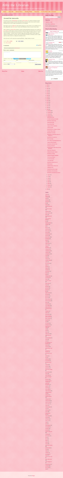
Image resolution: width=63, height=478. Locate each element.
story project (47, 426)
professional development (47, 384)
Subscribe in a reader (49, 22)
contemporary (47, 253)
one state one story (48, 362)
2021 (47, 86)
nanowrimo (47, 346)
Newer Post (4, 71)
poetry (46, 373)
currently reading (48, 260)
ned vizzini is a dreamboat (47, 351)
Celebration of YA (50, 167)
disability (46, 266)
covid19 (46, 255)
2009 (47, 107)
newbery (46, 355)
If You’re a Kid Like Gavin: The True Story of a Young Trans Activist (53, 67)
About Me (11, 11)
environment (47, 277)
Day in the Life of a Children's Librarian (53, 129)
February (49, 185)
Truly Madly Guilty (51, 42)
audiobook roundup (48, 208)
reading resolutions (48, 396)
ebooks (46, 272)
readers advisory (48, 390)
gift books (47, 286)
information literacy (48, 308)
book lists (46, 235)
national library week (48, 348)
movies (46, 339)
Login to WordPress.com (22, 58)
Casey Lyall (50, 60)
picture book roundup (48, 369)
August (49, 174)
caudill (46, 241)
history (46, 302)
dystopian (46, 269)
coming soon (47, 249)
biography (47, 224)
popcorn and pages (48, 376)
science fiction (47, 415)
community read (48, 250)
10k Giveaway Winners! (51, 157)
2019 (47, 90)
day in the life (47, 263)
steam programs (47, 425)
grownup (46, 294)
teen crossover (47, 435)
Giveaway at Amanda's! (51, 145)
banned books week (48, 216)
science (46, 411)
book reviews (47, 237)
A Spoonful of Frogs (51, 59)
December (49, 110)
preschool (46, 379)
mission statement (48, 337)
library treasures (48, 318)
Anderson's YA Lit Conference (52, 125)
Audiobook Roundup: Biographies (52, 155)
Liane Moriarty (50, 43)
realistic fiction (47, 402)
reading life (47, 394)
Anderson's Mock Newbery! (51, 142)
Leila (13, 26)
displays (46, 268)
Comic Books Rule (50, 160)
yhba (46, 469)
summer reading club (48, 431)
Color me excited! (50, 127)
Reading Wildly (28, 11)
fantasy (46, 279)
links (7, 42)
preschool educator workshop (48, 381)
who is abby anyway (48, 459)
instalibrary (47, 311)
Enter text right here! (22, 54)
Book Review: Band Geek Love (52, 162)
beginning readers (48, 222)
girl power (47, 288)
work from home (48, 464)
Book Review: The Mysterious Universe (53, 172)
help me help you (48, 299)
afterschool (47, 201)
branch (46, 240)
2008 (47, 109)
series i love (47, 420)
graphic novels (47, 292)
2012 (47, 102)
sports (46, 423)
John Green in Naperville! (51, 150)
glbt (46, 291)
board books (47, 229)
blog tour (46, 227)
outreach (46, 364)
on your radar (47, 360)
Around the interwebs (50, 158)
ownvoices (47, 366)
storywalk (46, 430)
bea (45, 221)
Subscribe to (9, 64)
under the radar (47, 447)
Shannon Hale (13, 29)
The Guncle (50, 50)
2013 (47, 100)
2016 (47, 95)
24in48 (46, 194)
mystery (46, 345)
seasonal (46, 417)
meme (46, 330)
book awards (47, 230)
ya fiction (46, 465)
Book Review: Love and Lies (52, 137)
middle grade (47, 333)
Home (4, 11)
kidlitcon (46, 312)
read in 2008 (47, 389)
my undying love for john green (48, 343)
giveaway (46, 289)
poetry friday (47, 375)
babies (46, 214)
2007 (47, 189)
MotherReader (14, 20)
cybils (46, 261)
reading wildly (47, 400)
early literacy (47, 271)
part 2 (8, 30)
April (48, 181)
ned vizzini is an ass (48, 353)
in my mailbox (47, 305)
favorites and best (48, 280)
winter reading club (48, 461)
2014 (47, 98)
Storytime (37, 11)
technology (47, 434)
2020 (47, 88)
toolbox (46, 442)
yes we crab (47, 467)
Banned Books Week (50, 117)
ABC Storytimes (25, 20)
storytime (9, 42)
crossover (46, 258)
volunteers (47, 452)
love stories (47, 323)
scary (46, 408)
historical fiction (48, 300)
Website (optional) (31, 60)
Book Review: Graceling (51, 132)
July (48, 176)
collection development (47, 247)
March (49, 183)
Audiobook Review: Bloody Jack (52, 165)
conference (47, 252)
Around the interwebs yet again (52, 169)
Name (4, 60)
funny (46, 284)
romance (46, 405)
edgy (46, 274)
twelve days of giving (48, 445)
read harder (47, 387)
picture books (47, 372)
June (48, 178)
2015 (47, 97)
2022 (47, 85)
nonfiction (47, 359)
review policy (47, 403)
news (46, 357)
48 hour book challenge (47, 196)
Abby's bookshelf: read (54, 31)
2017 (47, 93)
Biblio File (14, 25)
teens (46, 437)
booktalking (47, 238)
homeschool (47, 303)
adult (46, 198)
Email (17, 60)
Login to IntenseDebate (15, 58)
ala (45, 203)
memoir (46, 332)
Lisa (6, 29)
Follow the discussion (40, 45)
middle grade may (48, 335)
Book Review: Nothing (51, 153)
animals (46, 204)
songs (46, 422)
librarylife (47, 320)
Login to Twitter (28, 58)
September (49, 115)
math (46, 328)
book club (47, 232)
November (49, 112)
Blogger (33, 475)
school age (47, 410)
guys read (46, 297)
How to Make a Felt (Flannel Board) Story (54, 140)
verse (46, 449)
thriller (46, 440)
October (49, 114)
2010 (47, 105)
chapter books (47, 243)
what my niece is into (48, 456)
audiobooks (47, 211)
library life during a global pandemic (48, 316)
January (49, 186)
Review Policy (19, 11)
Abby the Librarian (15, 5)
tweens (46, 443)
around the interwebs (48, 206)
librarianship (47, 314)
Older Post (40, 71)
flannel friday (47, 283)
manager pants (47, 324)
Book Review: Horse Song (51, 120)
